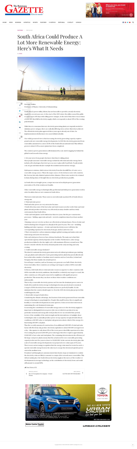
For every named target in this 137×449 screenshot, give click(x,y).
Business (18, 22)
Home (4, 22)
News (11, 22)
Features (43, 22)
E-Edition (52, 22)
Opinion (78, 22)
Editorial (61, 22)
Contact (70, 22)
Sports (35, 22)
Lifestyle (27, 22)
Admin (20, 53)
